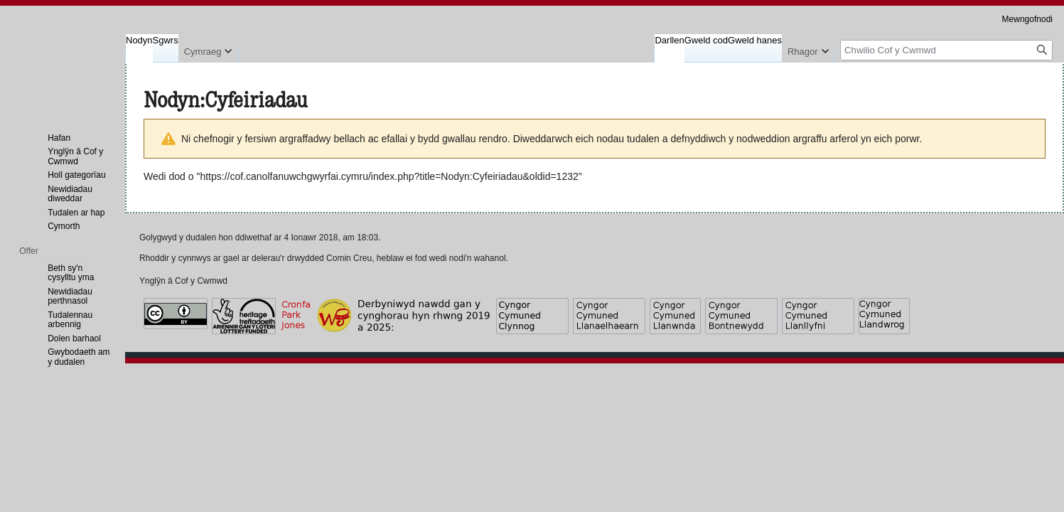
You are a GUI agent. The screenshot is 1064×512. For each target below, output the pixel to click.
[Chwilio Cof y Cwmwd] (946, 50)
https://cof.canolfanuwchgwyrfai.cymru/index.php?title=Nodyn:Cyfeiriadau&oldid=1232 (389, 176)
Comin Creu (349, 258)
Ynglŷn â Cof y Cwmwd (183, 281)
